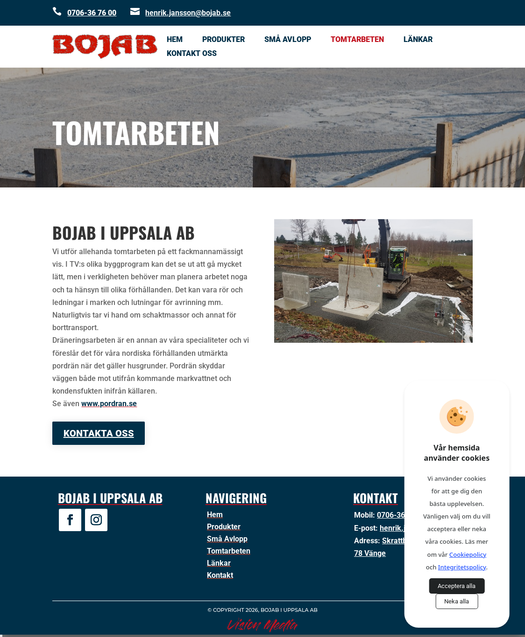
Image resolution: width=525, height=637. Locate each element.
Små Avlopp (287, 40)
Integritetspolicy (462, 567)
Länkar (418, 40)
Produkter (223, 40)
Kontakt (220, 575)
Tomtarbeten (357, 40)
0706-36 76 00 (91, 12)
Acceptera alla (456, 585)
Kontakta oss (99, 433)
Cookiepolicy (467, 554)
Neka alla (456, 601)
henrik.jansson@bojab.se (188, 12)
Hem (175, 40)
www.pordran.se (109, 403)
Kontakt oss (192, 54)
